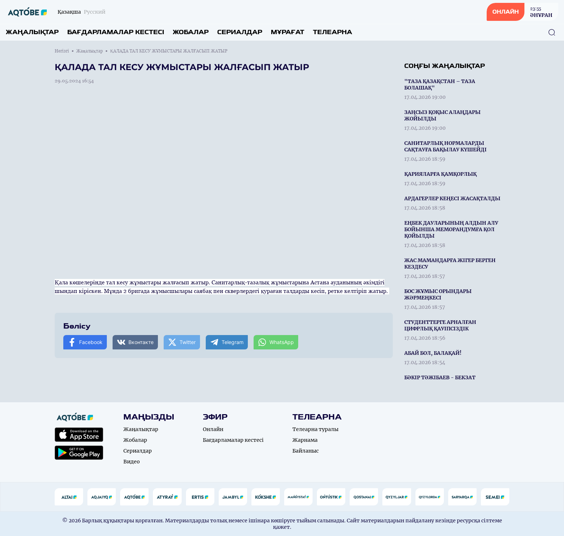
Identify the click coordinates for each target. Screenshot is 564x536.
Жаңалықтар (32, 32)
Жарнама (305, 440)
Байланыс (305, 451)
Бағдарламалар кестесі (115, 32)
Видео (131, 461)
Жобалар (191, 32)
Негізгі (62, 51)
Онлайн (213, 429)
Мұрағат (287, 32)
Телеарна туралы (315, 429)
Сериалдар (239, 32)
